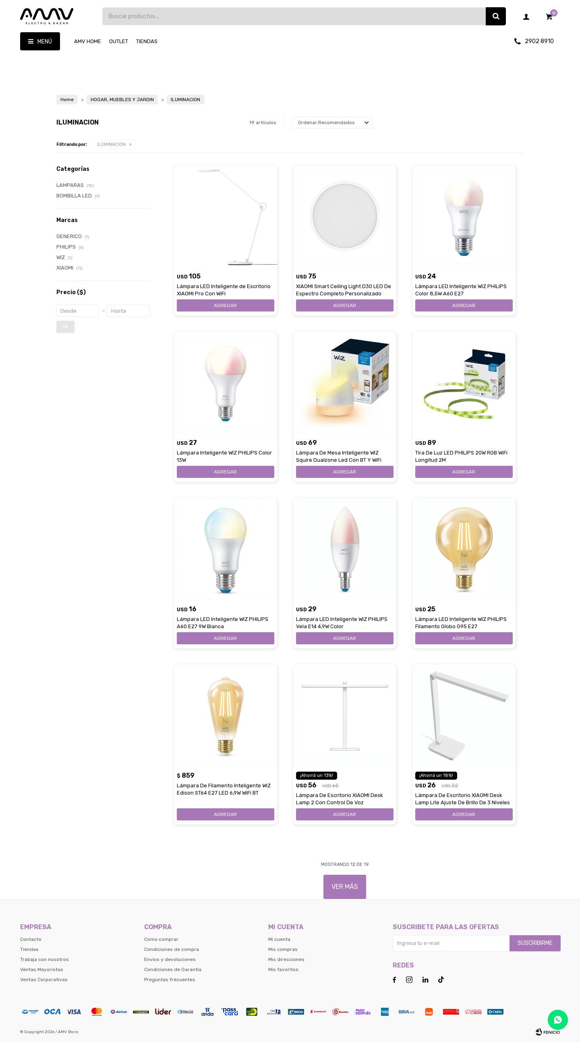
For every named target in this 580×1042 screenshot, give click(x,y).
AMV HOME (87, 41)
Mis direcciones (286, 959)
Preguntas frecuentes (169, 979)
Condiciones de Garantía (172, 969)
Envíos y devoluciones (170, 959)
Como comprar (161, 939)
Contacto (30, 939)
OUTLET (118, 41)
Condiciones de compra (171, 949)
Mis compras (283, 949)
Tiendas (146, 41)
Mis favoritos (283, 969)
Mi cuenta (279, 939)
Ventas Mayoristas (41, 969)
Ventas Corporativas (44, 979)
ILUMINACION (111, 144)
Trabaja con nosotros (44, 959)
